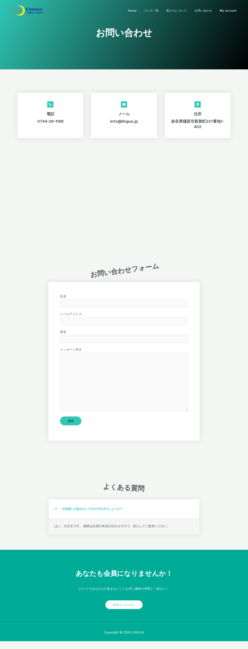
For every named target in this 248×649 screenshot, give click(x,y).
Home (141, 10)
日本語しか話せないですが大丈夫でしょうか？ (94, 516)
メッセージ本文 (124, 386)
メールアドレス (124, 321)
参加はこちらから (124, 612)
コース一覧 (158, 10)
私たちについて (181, 10)
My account (229, 10)
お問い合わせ (206, 10)
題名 (124, 340)
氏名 (124, 303)
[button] (124, 516)
